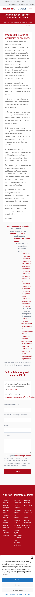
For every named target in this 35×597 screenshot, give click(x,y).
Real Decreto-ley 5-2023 (17, 542)
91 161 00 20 (26, 1)
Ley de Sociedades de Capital (18, 226)
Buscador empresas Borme (17, 502)
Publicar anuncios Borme (6, 502)
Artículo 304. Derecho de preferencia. (26, 256)
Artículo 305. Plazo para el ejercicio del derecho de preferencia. (26, 266)
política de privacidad (23, 456)
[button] (32, 557)
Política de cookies (10, 594)
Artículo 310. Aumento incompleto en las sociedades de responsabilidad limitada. (27, 326)
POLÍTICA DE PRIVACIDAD (22, 594)
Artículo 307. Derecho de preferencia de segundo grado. (26, 291)
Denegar (17, 585)
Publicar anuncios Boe (6, 510)
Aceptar (17, 580)
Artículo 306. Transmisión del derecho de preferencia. (26, 279)
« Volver (29, 25)
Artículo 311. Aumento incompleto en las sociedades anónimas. (26, 341)
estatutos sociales (17, 234)
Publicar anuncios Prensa (6, 517)
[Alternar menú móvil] (30, 9)
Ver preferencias (17, 590)
